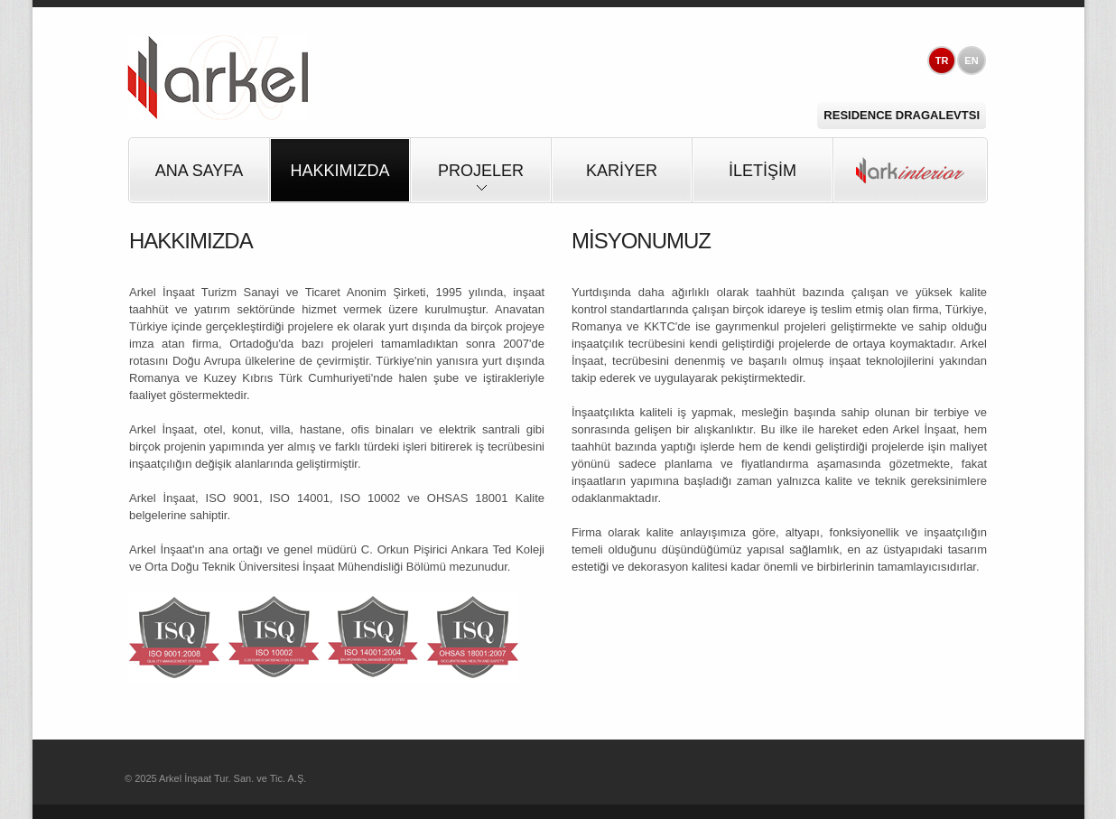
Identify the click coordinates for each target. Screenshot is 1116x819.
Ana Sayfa (199, 171)
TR (942, 60)
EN (971, 60)
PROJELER (481, 182)
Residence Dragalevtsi (901, 115)
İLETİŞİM (762, 171)
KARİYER (621, 171)
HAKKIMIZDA (339, 171)
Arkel (217, 78)
